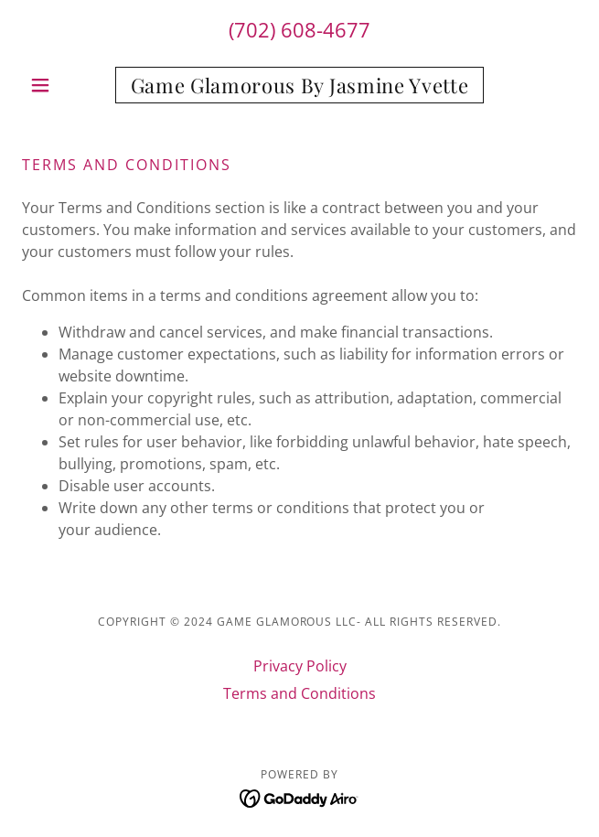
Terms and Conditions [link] (299, 693)
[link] (299, 85)
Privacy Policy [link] (300, 666)
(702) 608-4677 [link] (299, 29)
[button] (63, 85)
